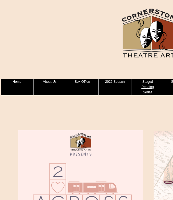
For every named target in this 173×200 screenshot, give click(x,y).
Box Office (82, 82)
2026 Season (115, 82)
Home (16, 82)
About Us (49, 82)
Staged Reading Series (147, 87)
